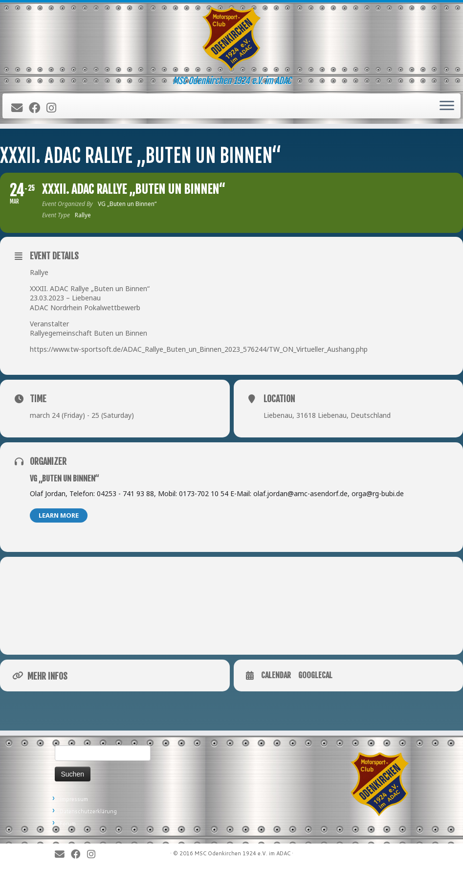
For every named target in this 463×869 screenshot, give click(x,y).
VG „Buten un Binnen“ (64, 478)
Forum (68, 823)
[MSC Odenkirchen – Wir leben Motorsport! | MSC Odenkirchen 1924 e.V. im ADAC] (231, 39)
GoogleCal (315, 675)
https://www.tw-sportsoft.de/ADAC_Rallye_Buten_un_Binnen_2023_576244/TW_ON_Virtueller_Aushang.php (199, 349)
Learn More (59, 515)
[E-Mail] (20, 108)
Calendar (276, 675)
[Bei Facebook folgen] (37, 108)
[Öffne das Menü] (447, 106)
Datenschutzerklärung (88, 811)
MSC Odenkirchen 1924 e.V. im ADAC (242, 853)
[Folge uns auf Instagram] (54, 108)
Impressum (74, 799)
